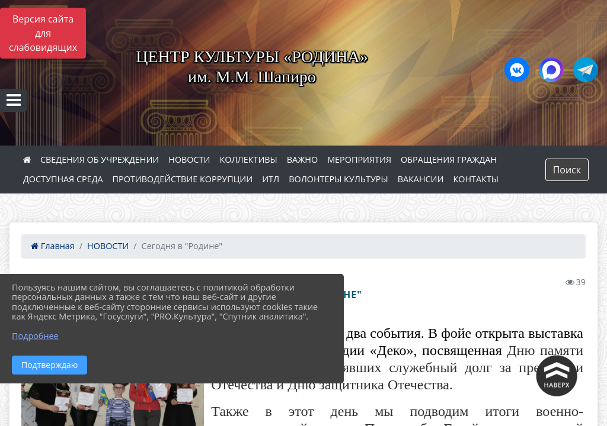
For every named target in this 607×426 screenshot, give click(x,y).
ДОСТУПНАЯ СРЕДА (63, 179)
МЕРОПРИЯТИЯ (359, 159)
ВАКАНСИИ (421, 179)
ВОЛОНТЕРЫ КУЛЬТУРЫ (338, 179)
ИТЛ (270, 179)
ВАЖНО (302, 159)
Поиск (567, 169)
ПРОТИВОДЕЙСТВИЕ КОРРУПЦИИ (183, 179)
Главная (53, 245)
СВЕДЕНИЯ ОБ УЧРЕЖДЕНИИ (99, 159)
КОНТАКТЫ (476, 179)
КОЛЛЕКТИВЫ (248, 159)
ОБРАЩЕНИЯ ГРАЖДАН (449, 159)
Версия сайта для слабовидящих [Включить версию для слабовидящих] (43, 33)
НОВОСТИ (189, 159)
